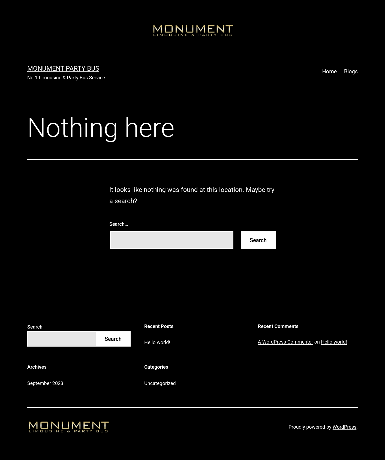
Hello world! (157, 342)
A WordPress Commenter (285, 342)
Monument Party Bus (63, 68)
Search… (118, 224)
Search (35, 327)
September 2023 (45, 383)
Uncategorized (160, 383)
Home (329, 71)
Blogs (351, 71)
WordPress (344, 427)
